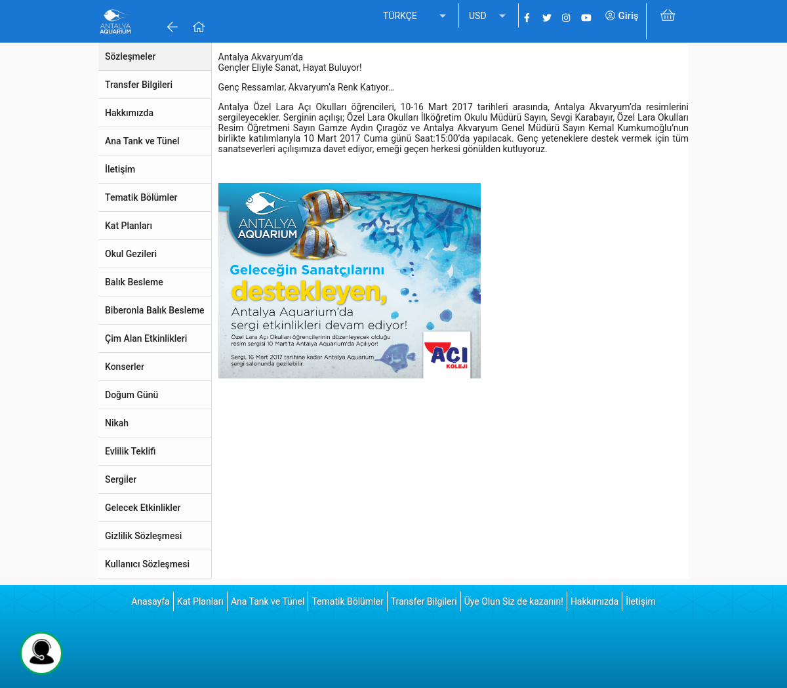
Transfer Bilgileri (424, 601)
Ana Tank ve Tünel (267, 601)
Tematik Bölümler (347, 601)
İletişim (641, 601)
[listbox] (416, 16)
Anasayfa (150, 601)
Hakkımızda (594, 601)
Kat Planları (200, 601)
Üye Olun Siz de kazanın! (513, 601)
